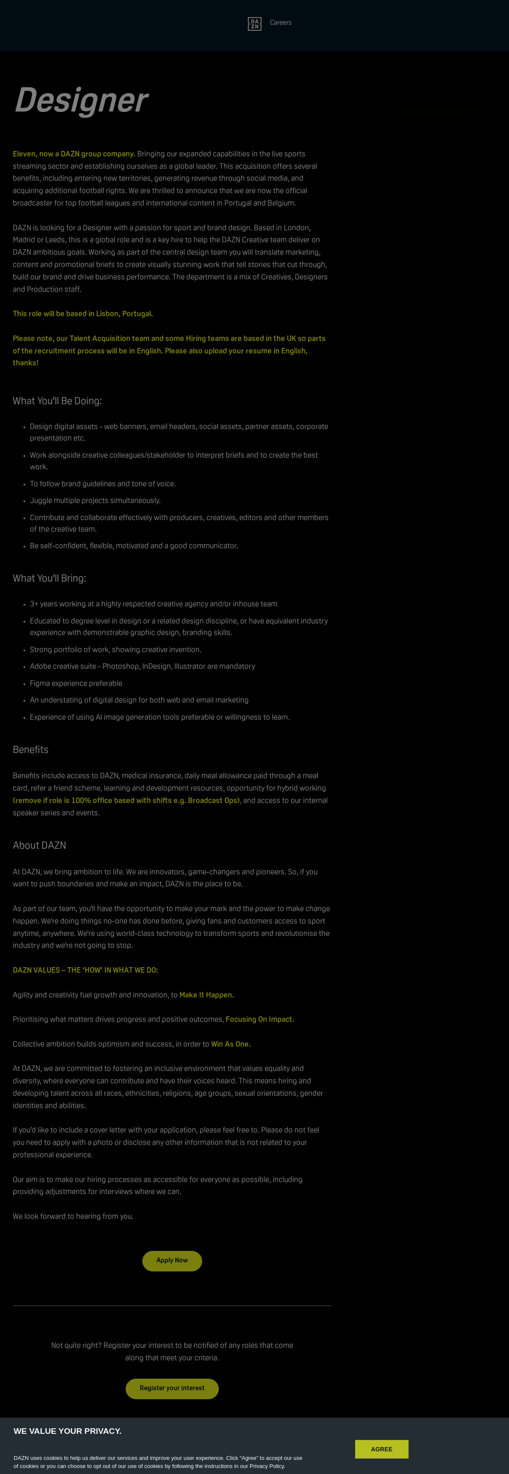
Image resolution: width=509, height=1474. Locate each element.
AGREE (382, 1456)
